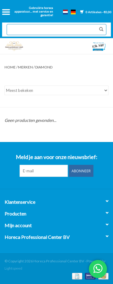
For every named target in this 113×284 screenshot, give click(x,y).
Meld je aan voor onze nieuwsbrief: (56, 157)
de (73, 12)
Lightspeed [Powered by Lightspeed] (13, 268)
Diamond (43, 67)
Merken (25, 67)
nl (65, 12)
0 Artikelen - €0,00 (95, 12)
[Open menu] (6, 12)
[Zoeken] (56, 29)
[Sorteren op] (56, 90)
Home (10, 67)
